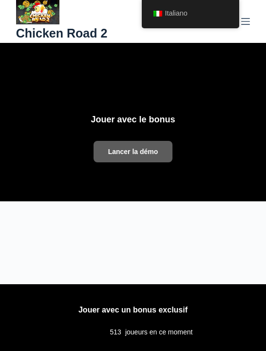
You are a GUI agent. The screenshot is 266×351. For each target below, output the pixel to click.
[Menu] (245, 21)
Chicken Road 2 (62, 33)
